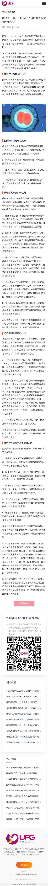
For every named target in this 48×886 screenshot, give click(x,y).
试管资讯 (11, 12)
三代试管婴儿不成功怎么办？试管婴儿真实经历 (26, 779)
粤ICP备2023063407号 (23, 879)
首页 (4, 12)
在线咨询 (24, 603)
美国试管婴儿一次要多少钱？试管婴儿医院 (24, 702)
